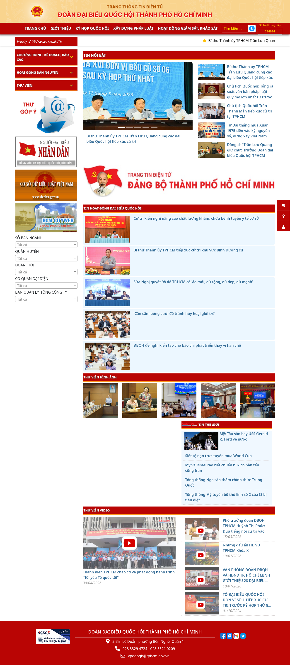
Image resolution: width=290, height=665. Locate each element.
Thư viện (24, 85)
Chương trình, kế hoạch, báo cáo (43, 57)
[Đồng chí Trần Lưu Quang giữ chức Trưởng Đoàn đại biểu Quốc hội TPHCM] (154, 127)
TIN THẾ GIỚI (200, 424)
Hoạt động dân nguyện (37, 72)
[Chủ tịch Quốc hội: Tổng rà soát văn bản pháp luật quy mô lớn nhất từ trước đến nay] (129, 127)
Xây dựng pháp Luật (133, 28)
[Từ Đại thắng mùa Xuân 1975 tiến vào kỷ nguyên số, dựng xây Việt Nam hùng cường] (146, 127)
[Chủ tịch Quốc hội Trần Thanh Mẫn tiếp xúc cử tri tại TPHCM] (137, 127)
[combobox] (46, 244)
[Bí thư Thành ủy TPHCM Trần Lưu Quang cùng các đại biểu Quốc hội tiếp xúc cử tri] (121, 127)
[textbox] (46, 245)
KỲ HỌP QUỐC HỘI (92, 28)
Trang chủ (35, 28)
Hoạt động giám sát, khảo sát (188, 28)
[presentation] (85, 401)
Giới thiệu (61, 28)
